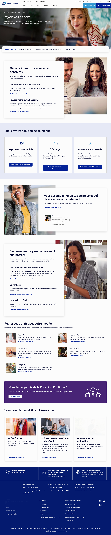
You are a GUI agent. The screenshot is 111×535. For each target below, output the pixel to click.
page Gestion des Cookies (47, 282)
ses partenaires (56, 253)
